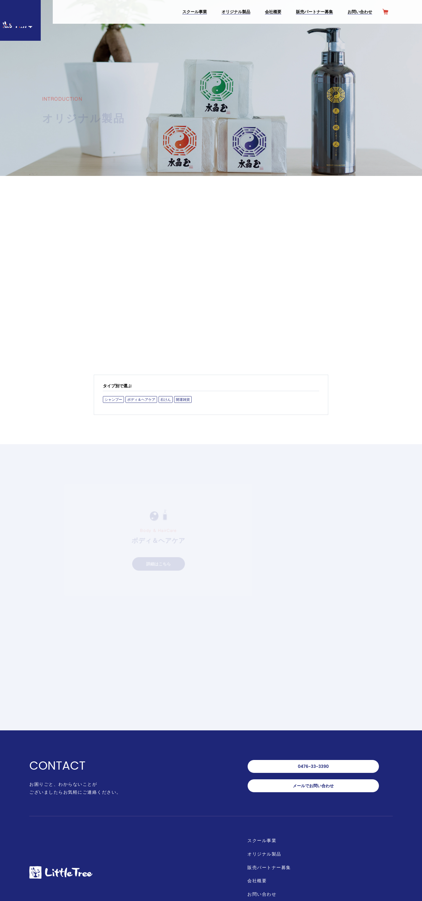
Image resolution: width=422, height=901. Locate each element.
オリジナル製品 (265, 758)
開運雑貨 (183, 409)
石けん (165, 409)
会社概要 (257, 786)
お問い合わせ (262, 800)
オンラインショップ (273, 828)
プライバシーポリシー (273, 814)
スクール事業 (262, 744)
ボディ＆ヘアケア (141, 409)
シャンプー (113, 409)
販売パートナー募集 (270, 772)
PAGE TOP (405, 863)
